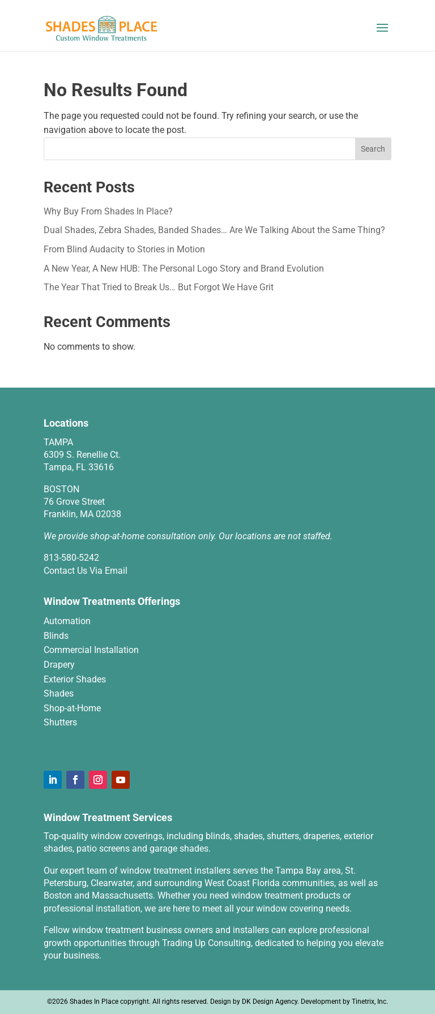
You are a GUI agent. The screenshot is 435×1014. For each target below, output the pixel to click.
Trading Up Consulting (206, 943)
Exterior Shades (75, 679)
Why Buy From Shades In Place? (108, 211)
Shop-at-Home (72, 708)
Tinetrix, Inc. (370, 1002)
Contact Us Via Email (85, 570)
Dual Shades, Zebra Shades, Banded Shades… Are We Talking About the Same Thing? (214, 230)
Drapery (59, 664)
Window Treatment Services (108, 817)
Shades (59, 693)
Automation (67, 621)
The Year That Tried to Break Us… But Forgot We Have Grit (159, 287)
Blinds (56, 635)
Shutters (60, 722)
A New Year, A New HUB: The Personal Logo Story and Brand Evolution (184, 268)
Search (373, 148)
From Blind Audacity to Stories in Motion (124, 249)
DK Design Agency (269, 1002)
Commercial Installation (91, 650)
